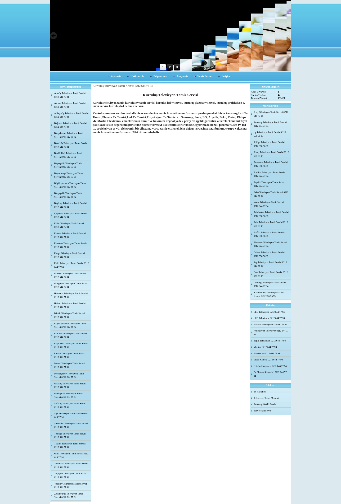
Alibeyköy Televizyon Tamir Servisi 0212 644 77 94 (71, 115)
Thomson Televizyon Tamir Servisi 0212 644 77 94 (270, 244)
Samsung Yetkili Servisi (265, 404)
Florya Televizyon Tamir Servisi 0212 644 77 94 (69, 255)
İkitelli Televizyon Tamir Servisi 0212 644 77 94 (69, 315)
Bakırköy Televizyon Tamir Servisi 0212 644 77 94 (70, 145)
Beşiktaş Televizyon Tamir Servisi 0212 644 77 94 (70, 205)
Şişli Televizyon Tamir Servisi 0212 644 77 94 (71, 415)
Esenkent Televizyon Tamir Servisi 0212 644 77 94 (70, 245)
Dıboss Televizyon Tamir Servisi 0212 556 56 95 (269, 254)
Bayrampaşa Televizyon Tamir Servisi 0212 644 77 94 (68, 175)
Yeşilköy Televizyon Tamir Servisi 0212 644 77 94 (70, 485)
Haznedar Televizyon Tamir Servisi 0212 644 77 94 (71, 295)
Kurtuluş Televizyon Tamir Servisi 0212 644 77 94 (70, 335)
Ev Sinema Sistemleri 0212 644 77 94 (270, 374)
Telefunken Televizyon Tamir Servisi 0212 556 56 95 (271, 214)
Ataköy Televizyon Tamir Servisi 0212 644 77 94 (69, 95)
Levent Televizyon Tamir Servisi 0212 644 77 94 (69, 355)
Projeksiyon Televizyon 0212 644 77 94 (271, 332)
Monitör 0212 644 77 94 (265, 347)
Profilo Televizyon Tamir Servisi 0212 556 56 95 (269, 234)
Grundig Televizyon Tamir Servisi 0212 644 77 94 (270, 284)
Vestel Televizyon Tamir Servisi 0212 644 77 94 (269, 204)
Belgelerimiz (160, 76)
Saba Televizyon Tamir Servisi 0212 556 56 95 (271, 224)
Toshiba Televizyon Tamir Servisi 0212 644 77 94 (269, 174)
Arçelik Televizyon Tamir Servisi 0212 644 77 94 (269, 184)
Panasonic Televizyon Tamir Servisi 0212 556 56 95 (270, 164)
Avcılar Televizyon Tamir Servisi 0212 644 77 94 (69, 105)
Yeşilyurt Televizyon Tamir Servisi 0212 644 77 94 (70, 475)
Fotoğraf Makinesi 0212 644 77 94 (270, 366)
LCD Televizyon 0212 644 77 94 (269, 318)
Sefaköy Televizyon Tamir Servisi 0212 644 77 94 (70, 405)
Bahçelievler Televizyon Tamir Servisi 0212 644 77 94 (68, 135)
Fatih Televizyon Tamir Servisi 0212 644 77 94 (71, 265)
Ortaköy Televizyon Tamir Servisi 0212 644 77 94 (70, 385)
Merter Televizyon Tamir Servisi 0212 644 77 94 (69, 365)
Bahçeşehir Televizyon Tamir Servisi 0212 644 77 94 (68, 195)
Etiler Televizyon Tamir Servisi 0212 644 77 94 (69, 225)
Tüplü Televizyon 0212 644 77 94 (270, 340)
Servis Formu (204, 76)
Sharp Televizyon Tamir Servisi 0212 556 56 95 (271, 154)
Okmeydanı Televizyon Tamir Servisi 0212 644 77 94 (68, 395)
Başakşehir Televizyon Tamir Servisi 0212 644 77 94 (68, 165)
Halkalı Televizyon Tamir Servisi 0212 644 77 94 (69, 305)
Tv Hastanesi (260, 391)
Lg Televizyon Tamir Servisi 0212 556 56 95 (270, 134)
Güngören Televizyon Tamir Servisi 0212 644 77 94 (71, 285)
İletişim (225, 76)
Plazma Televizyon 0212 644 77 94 (270, 324)
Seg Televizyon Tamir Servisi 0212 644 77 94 (270, 264)
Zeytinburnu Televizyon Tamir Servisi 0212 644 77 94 (68, 495)
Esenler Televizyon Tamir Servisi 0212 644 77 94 (70, 235)
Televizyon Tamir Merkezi (266, 398)
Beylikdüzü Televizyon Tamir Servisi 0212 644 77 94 (68, 155)
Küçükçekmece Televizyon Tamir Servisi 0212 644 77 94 (70, 325)
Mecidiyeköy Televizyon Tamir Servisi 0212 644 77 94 (69, 375)
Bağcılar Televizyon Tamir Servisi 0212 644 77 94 (70, 125)
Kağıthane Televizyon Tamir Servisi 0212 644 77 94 (71, 345)
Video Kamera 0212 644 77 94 (268, 359)
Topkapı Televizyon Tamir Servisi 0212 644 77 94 (70, 435)
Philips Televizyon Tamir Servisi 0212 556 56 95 (269, 144)
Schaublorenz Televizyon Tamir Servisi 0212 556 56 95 (269, 294)
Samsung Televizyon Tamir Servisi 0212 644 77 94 (270, 124)
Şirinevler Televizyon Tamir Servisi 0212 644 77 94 (71, 425)
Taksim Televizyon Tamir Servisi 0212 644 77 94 (69, 445)
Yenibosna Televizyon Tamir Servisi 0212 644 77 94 (71, 465)
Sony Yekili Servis (262, 410)
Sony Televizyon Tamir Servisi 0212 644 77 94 (271, 114)
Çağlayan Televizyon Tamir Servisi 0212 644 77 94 (71, 215)
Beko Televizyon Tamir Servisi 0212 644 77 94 (271, 194)
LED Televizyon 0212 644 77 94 (269, 312)
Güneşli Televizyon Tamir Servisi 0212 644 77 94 (70, 275)
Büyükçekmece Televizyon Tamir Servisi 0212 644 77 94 (70, 185)
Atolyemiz (182, 76)
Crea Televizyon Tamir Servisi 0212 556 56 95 (271, 274)
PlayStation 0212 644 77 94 (267, 353)
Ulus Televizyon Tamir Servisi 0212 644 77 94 (71, 455)
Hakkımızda (137, 76)
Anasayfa (116, 76)
